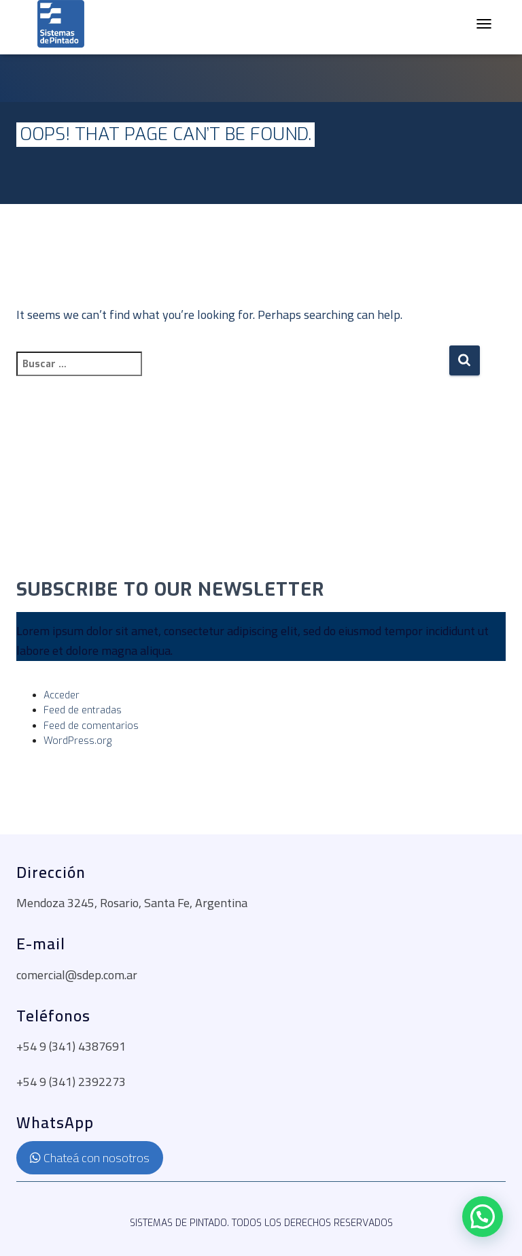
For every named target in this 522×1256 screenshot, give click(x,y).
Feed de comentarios (91, 725)
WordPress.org (77, 740)
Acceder (62, 695)
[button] (482, 1216)
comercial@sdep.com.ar (76, 975)
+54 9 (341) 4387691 (71, 1046)
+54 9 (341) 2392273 (71, 1081)
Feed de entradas (83, 710)
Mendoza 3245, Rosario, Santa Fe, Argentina (131, 903)
